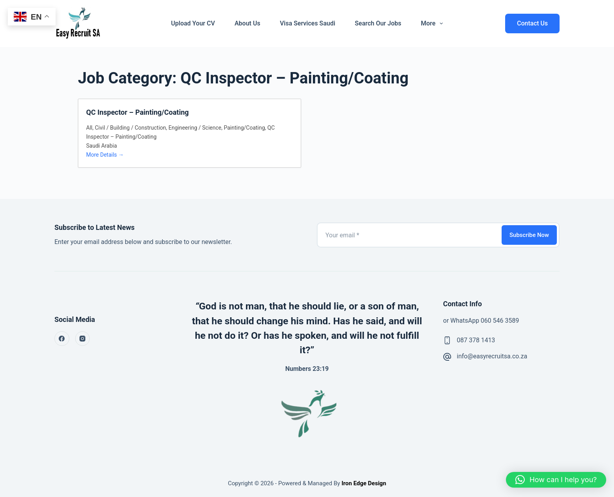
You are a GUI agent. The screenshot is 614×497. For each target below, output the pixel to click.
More (433, 23)
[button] (556, 480)
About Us (247, 23)
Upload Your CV (193, 23)
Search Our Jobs (378, 23)
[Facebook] (61, 338)
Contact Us (532, 23)
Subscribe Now (529, 235)
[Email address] (409, 235)
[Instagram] (82, 338)
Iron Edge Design (363, 483)
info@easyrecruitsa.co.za (492, 356)
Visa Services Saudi (307, 23)
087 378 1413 (476, 340)
